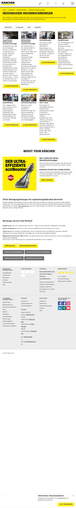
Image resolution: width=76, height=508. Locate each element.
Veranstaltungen (7, 316)
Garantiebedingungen (45, 306)
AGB (4, 284)
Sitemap (41, 308)
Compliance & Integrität (9, 326)
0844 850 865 (28, 337)
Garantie (5, 280)
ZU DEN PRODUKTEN (11, 86)
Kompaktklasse (45, 40)
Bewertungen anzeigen (64, 281)
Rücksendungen (7, 282)
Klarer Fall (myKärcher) (9, 307)
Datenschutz (43, 303)
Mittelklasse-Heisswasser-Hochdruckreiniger (28, 42)
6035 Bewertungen (63, 279)
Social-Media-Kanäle (9, 323)
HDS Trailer (43, 103)
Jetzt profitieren (66, 504)
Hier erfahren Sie (23, 206)
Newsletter (6, 314)
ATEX (29, 27)
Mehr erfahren (47, 180)
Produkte (8, 27)
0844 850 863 (30, 314)
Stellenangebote (7, 321)
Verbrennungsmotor (29, 103)
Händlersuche (7, 302)
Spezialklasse (8, 103)
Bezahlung (6, 277)
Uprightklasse (63, 40)
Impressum (42, 301)
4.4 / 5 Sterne (62, 276)
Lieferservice (6, 275)
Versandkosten (7, 273)
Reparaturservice (8, 304)
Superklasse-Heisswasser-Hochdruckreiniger (10, 42)
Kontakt (38, 27)
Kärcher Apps (7, 319)
